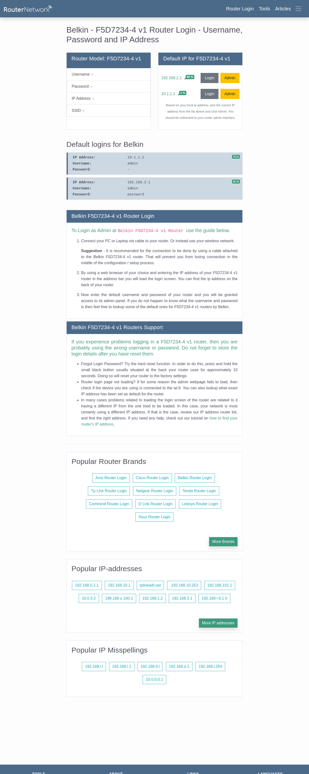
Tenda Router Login (199, 491)
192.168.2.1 (171, 78)
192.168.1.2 (152, 598)
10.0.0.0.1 (154, 679)
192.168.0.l (150, 666)
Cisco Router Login (152, 478)
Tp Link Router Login (109, 491)
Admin (230, 78)
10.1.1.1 (168, 94)
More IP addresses (218, 623)
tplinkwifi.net (150, 585)
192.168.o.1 (179, 666)
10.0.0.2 (89, 598)
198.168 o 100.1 (119, 598)
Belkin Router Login (195, 478)
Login (209, 78)
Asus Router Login (154, 517)
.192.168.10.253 (184, 585)
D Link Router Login (156, 504)
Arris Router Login (110, 478)
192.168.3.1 (182, 598)
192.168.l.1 (121, 666)
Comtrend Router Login (109, 504)
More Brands (223, 542)
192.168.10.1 (119, 585)
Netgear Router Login (154, 491)
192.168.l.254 (210, 666)
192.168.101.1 (219, 585)
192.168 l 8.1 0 (214, 598)
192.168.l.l (94, 666)
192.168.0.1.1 (87, 585)
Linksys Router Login (200, 504)
